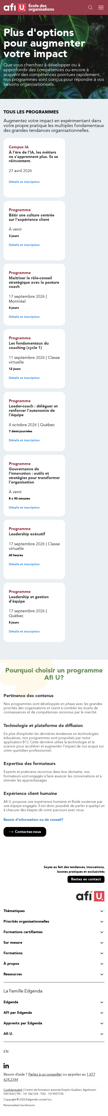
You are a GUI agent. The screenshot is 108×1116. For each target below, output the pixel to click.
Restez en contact (86, 879)
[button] (79, 7)
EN (6, 1051)
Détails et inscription (24, 182)
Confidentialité (13, 1089)
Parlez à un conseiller (45, 1074)
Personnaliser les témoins (19, 1105)
